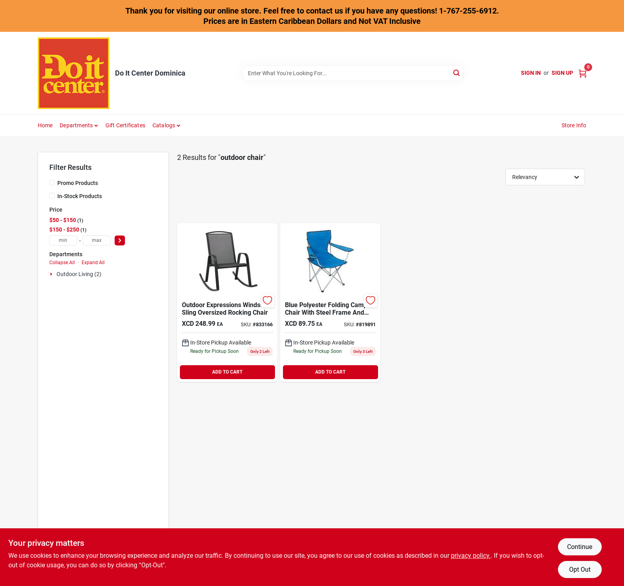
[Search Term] (353, 73)
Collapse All (62, 262)
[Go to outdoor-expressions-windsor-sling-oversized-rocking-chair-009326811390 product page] (227, 302)
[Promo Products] (52, 182)
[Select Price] (120, 240)
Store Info (574, 125)
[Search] (457, 72)
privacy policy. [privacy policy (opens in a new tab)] (471, 555)
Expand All (93, 262)
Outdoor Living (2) (79, 274)
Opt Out (580, 569)
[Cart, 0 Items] (583, 73)
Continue (579, 547)
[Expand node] (52, 274)
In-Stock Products (79, 196)
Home (45, 125)
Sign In (531, 73)
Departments (76, 125)
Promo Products (77, 183)
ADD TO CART (227, 372)
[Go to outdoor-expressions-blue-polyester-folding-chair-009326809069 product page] (330, 302)
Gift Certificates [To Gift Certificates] (125, 125)
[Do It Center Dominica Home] (73, 73)
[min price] (63, 240)
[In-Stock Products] (52, 196)
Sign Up (562, 73)
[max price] (97, 240)
